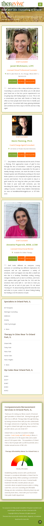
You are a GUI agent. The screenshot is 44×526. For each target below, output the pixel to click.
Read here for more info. (22, 519)
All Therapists (8, 308)
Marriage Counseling (10, 312)
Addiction (7, 316)
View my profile (30, 81)
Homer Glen (8, 356)
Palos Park (7, 351)
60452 (6, 390)
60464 (6, 376)
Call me (21, 81)
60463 (6, 387)
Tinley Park (7, 347)
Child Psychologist (10, 324)
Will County (26, 435)
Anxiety (6, 320)
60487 (6, 383)
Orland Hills (7, 343)
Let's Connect (13, 81)
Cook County (15, 435)
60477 (6, 380)
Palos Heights (8, 360)
